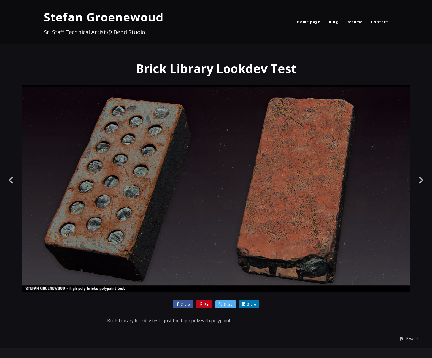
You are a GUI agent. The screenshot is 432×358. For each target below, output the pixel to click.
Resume (355, 21)
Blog (333, 21)
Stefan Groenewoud (104, 17)
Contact (379, 21)
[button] (409, 338)
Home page (308, 21)
